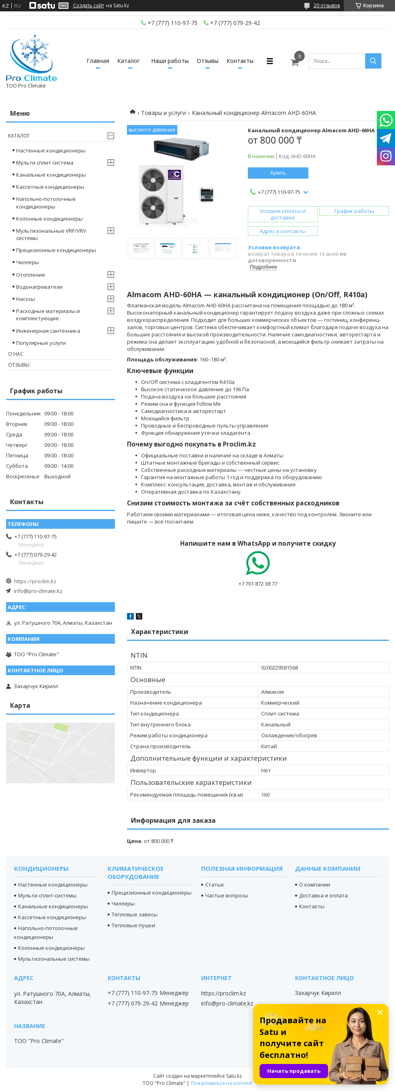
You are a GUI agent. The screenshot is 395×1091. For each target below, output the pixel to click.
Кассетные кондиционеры (50, 186)
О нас (15, 353)
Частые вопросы (226, 895)
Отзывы (207, 61)
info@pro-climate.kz (38, 591)
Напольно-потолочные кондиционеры (46, 202)
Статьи (214, 884)
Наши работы (170, 61)
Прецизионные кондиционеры (56, 250)
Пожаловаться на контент (221, 1083)
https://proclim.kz (35, 581)
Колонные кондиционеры (49, 218)
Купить (278, 173)
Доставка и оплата (323, 895)
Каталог (128, 61)
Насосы (25, 298)
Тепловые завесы (135, 914)
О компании (314, 884)
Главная (98, 61)
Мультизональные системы (53, 958)
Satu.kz (234, 1075)
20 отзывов (327, 5)
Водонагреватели (39, 286)
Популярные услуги (41, 342)
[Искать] (373, 61)
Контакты (240, 61)
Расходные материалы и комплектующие (48, 314)
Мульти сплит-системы (47, 895)
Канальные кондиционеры (51, 174)
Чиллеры (27, 262)
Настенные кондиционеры (50, 150)
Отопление (30, 274)
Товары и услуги (163, 113)
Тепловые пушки (133, 925)
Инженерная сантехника (48, 330)
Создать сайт (88, 5)
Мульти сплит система (44, 162)
